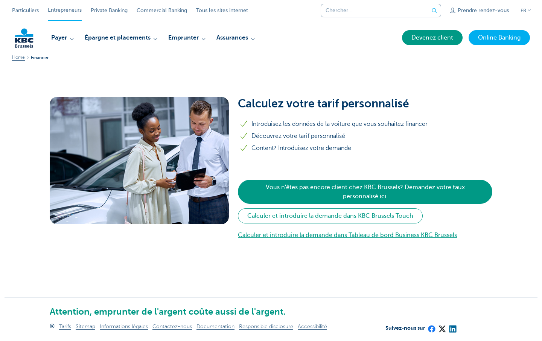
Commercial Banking (162, 10)
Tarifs (65, 326)
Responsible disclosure (266, 326)
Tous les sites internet (222, 10)
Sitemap (85, 326)
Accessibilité (312, 326)
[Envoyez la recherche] (434, 10)
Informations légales (124, 326)
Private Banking (109, 10)
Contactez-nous (172, 326)
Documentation (215, 326)
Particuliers (25, 10)
